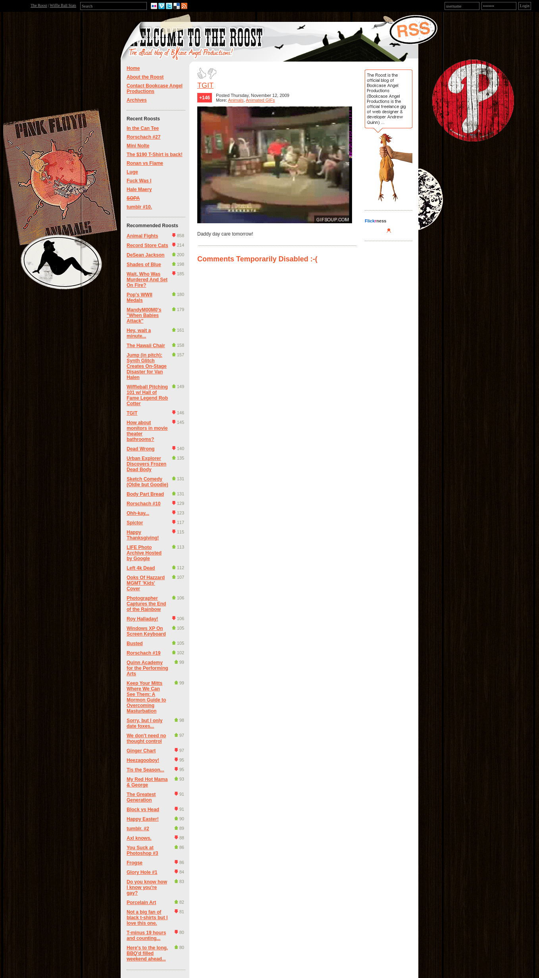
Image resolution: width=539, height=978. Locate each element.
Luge (132, 172)
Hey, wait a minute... (139, 333)
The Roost (39, 5)
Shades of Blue (144, 264)
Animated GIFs (260, 100)
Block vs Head (143, 809)
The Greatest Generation (141, 797)
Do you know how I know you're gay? (147, 887)
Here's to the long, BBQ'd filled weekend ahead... (147, 953)
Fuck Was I (139, 181)
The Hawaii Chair (146, 345)
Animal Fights (142, 236)
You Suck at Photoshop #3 (142, 850)
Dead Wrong (140, 449)
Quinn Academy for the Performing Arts (147, 668)
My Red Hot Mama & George (147, 782)
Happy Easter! (143, 819)
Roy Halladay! (142, 619)
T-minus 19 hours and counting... (146, 935)
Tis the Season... (145, 770)
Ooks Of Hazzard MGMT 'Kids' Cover (146, 583)
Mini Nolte (138, 146)
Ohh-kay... (138, 513)
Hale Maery (139, 189)
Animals (236, 100)
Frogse (134, 863)
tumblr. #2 (138, 828)
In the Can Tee (143, 128)
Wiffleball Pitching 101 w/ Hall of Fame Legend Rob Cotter (147, 395)
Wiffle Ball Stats (63, 5)
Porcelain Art (141, 902)
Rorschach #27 (143, 137)
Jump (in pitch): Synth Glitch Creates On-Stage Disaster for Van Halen (147, 366)
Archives (137, 100)
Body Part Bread (145, 494)
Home (133, 68)
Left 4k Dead (141, 568)
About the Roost (145, 77)
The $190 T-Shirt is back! (155, 154)
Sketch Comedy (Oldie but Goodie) (147, 481)
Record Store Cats (147, 245)
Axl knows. (139, 838)
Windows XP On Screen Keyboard (146, 631)
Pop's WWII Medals (139, 297)
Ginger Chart (141, 751)
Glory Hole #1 (142, 872)
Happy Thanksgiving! (143, 535)
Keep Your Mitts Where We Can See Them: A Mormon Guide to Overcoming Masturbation (146, 697)
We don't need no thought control (146, 738)
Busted (135, 643)
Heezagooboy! (143, 760)
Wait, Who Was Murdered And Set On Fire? (147, 279)
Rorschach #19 (143, 653)
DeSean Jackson (145, 255)
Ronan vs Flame (145, 163)
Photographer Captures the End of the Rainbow (146, 603)
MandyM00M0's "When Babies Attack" (144, 315)
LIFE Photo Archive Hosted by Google (144, 553)
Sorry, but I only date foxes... (144, 723)
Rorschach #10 (143, 503)
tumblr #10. (139, 207)
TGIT (132, 413)
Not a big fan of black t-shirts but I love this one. (147, 917)
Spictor (135, 523)
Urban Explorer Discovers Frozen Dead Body (146, 464)
